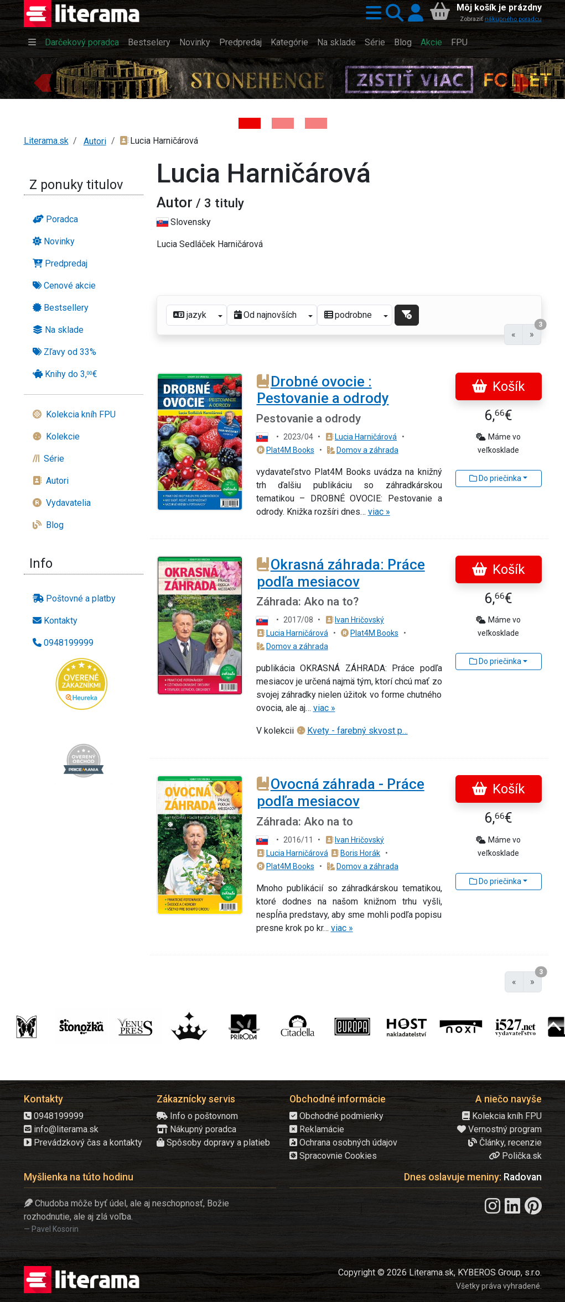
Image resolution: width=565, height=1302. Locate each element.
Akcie (431, 42)
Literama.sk (46, 140)
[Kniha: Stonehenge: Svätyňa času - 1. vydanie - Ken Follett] (250, 123)
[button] (371, 13)
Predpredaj (240, 42)
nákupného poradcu (513, 19)
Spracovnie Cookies (333, 1156)
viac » (379, 511)
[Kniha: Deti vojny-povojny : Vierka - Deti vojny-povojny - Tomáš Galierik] (316, 123)
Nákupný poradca (196, 1129)
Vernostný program (499, 1129)
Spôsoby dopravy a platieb (213, 1142)
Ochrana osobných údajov (343, 1142)
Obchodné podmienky (336, 1116)
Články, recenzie (505, 1142)
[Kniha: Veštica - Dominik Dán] (283, 123)
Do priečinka (495, 478)
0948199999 (54, 1116)
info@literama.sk (61, 1129)
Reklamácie (316, 1129)
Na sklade (336, 42)
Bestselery (149, 42)
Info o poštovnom (197, 1116)
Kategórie (289, 42)
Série (375, 42)
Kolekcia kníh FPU (502, 1116)
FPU (459, 42)
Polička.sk (515, 1156)
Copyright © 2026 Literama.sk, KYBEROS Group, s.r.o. (440, 1272)
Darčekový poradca (82, 42)
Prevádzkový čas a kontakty (83, 1142)
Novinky (194, 42)
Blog (403, 42)
